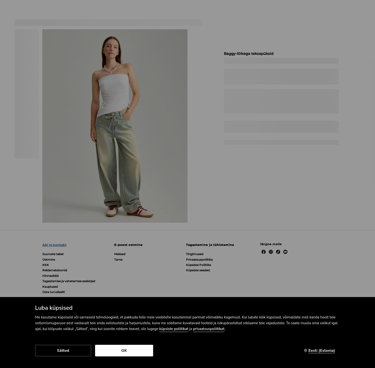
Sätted (63, 350)
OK (124, 350)
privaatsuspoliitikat (209, 328)
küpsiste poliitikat (173, 328)
